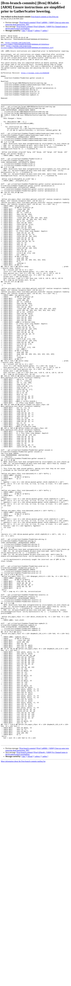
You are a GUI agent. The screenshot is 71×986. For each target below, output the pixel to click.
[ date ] (23, 31)
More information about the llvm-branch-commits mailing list (23, 903)
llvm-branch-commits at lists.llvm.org (44, 17)
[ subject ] (37, 31)
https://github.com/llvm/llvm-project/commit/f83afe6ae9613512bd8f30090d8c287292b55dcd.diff (27, 49)
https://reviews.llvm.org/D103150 (35, 81)
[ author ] (44, 31)
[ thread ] (30, 31)
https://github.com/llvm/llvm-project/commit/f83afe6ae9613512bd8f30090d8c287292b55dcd (25, 45)
